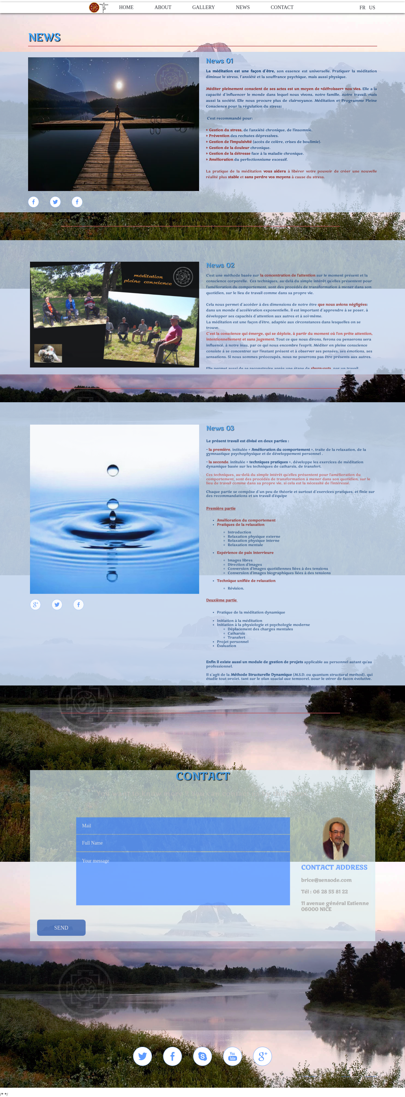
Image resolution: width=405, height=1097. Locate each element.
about (162, 7)
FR (362, 7)
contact (282, 7)
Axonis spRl (371, 1076)
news (243, 7)
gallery (203, 7)
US (372, 7)
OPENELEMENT (310, 1076)
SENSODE (345, 1076)
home (126, 7)
